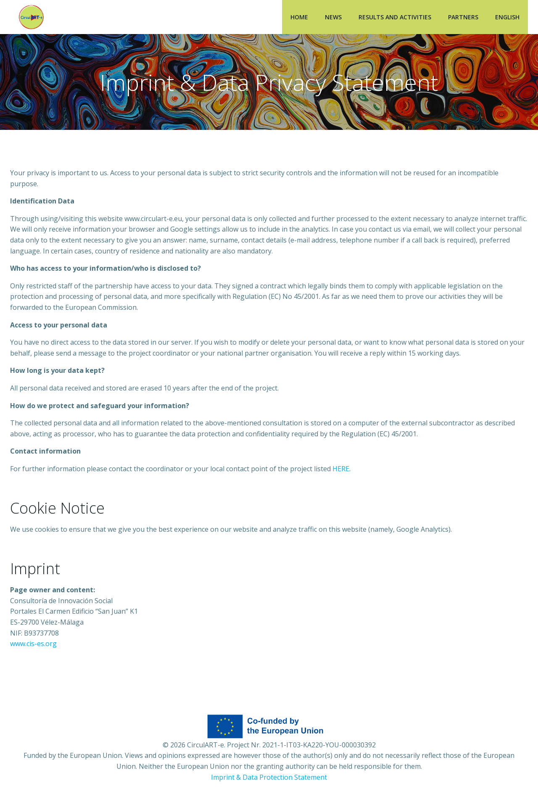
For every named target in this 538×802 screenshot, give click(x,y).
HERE (340, 468)
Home (299, 17)
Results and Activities (395, 17)
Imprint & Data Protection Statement (269, 777)
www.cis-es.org (33, 643)
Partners (463, 17)
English (507, 17)
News (333, 17)
